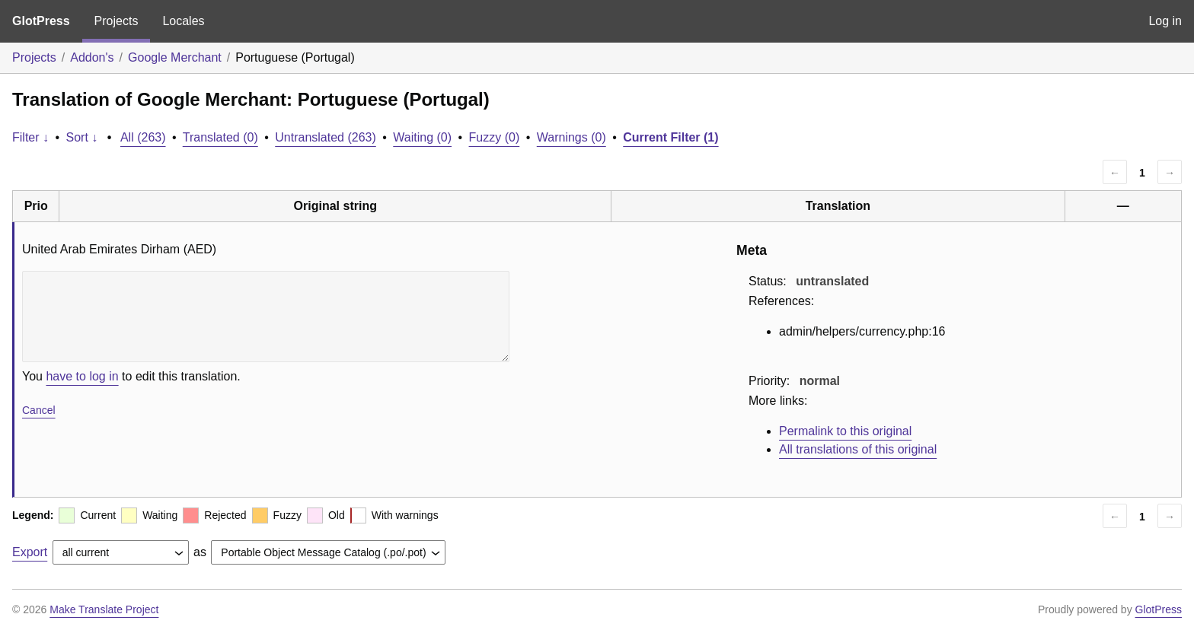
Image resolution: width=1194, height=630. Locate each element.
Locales (183, 20)
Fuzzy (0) (494, 137)
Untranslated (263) (325, 137)
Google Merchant (175, 57)
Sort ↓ (82, 137)
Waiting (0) (422, 137)
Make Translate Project (103, 609)
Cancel (39, 410)
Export (29, 552)
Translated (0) (220, 137)
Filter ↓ (30, 137)
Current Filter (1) (670, 137)
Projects (116, 20)
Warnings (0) (571, 137)
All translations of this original (858, 449)
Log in (1165, 20)
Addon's (91, 57)
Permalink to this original (845, 431)
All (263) (143, 137)
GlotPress (41, 20)
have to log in (82, 376)
